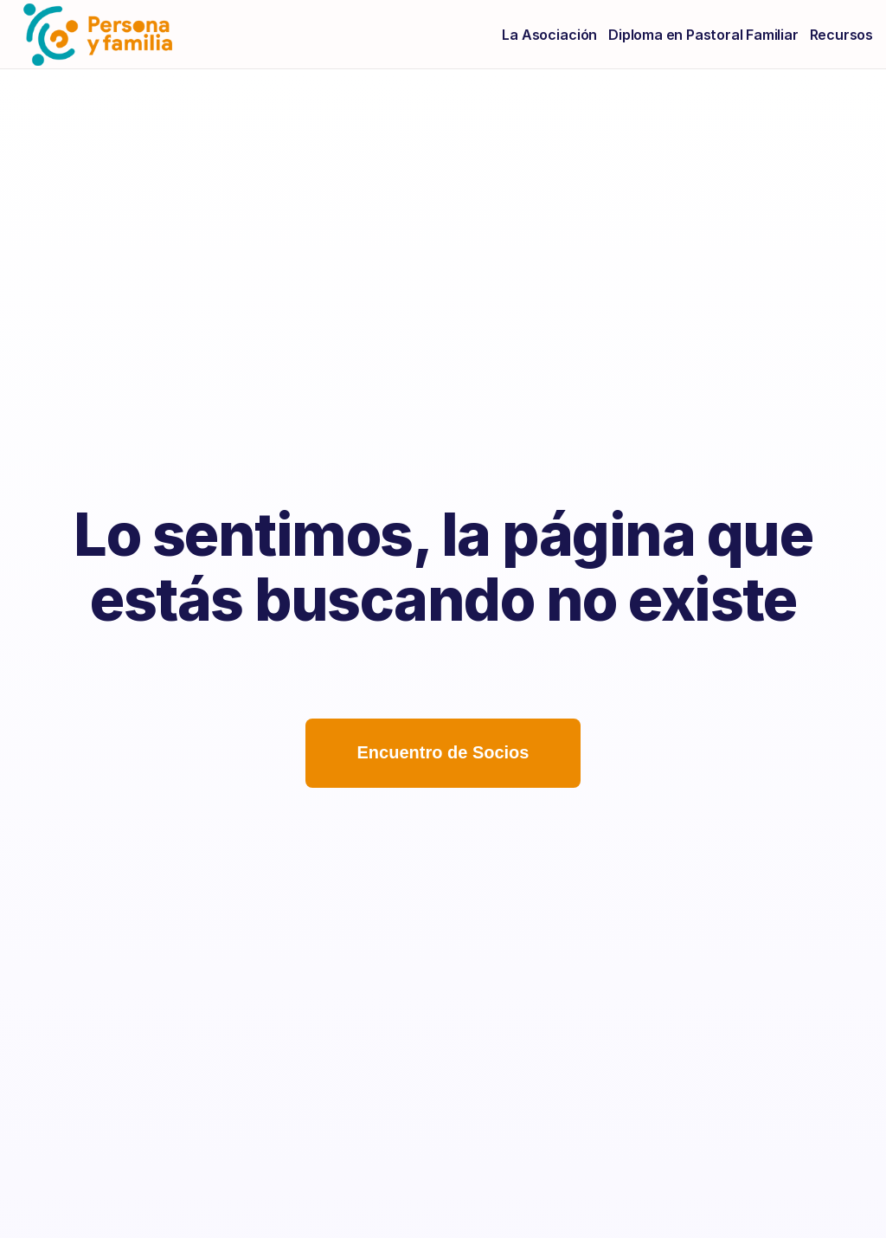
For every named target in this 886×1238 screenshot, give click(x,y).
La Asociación (549, 34)
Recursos (841, 34)
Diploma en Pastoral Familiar (703, 34)
